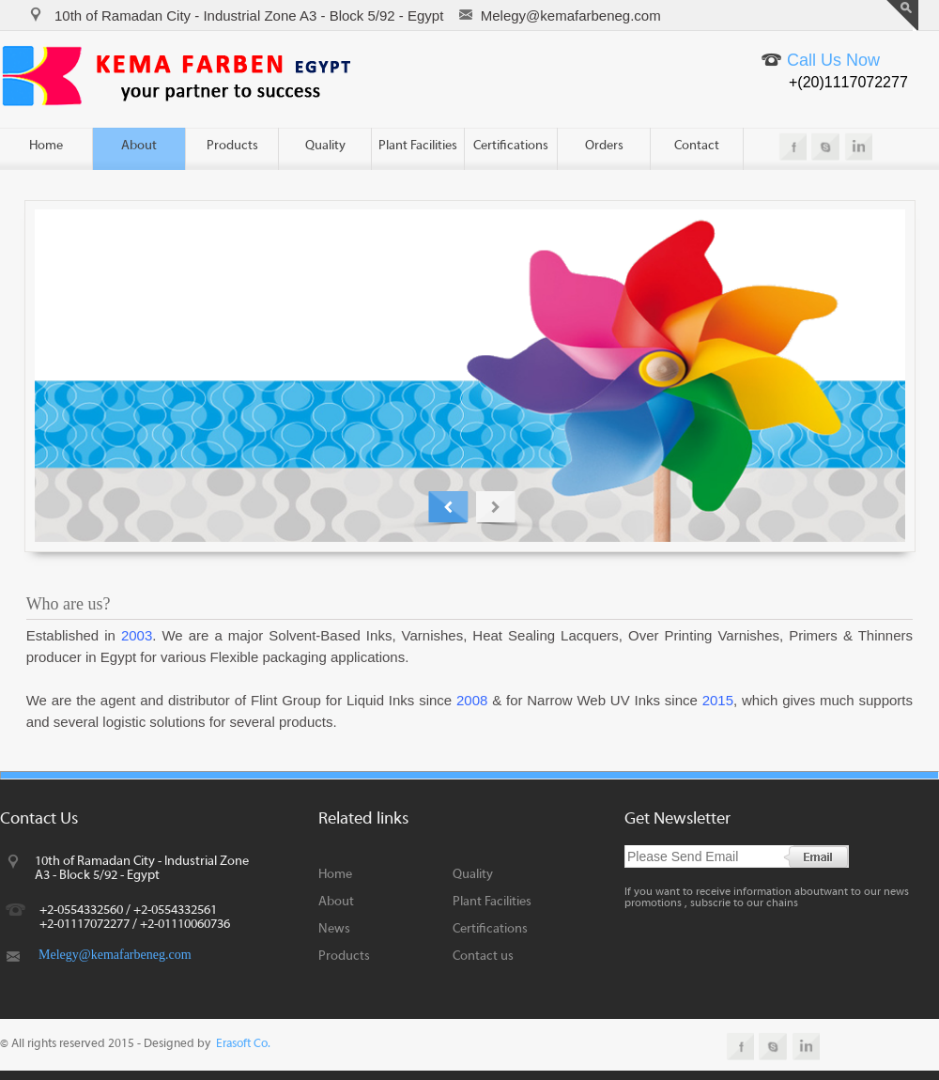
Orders (604, 146)
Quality (325, 146)
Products (232, 146)
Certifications (510, 146)
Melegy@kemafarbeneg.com (115, 955)
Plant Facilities (417, 146)
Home (46, 146)
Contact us (483, 956)
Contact (696, 146)
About (139, 146)
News (334, 929)
